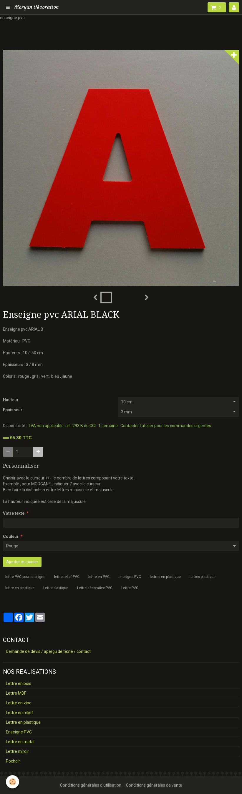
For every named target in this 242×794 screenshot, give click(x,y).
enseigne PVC (129, 577)
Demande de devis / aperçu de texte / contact (48, 651)
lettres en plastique (165, 577)
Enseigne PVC (19, 732)
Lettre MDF (16, 693)
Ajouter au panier (22, 561)
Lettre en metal (20, 741)
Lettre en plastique (23, 722)
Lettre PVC (129, 588)
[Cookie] (12, 781)
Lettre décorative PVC (94, 588)
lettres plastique (203, 577)
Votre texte (13, 513)
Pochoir (13, 761)
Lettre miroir (17, 751)
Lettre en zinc (18, 703)
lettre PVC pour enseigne (25, 577)
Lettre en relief (19, 712)
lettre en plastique (19, 588)
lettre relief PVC (66, 577)
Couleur (11, 536)
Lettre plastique (55, 588)
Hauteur (11, 399)
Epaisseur (12, 409)
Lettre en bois (18, 683)
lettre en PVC (99, 577)
